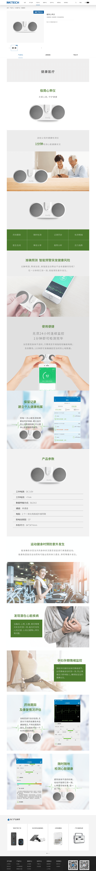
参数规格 (48, 55)
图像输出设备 (19, 868)
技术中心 (52, 2)
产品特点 (20, 55)
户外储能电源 (19, 866)
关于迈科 (31, 2)
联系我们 (66, 2)
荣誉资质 (9, 868)
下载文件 (75, 55)
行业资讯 (29, 868)
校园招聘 (48, 863)
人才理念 (48, 868)
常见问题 (39, 866)
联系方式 (58, 863)
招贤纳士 (59, 2)
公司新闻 (29, 863)
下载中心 (39, 863)
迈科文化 (9, 866)
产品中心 (38, 2)
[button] (9, 48)
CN (88, 2)
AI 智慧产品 (17, 7)
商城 (80, 2)
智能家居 (23, 7)
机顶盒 (18, 863)
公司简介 (9, 863)
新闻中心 (45, 2)
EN (85, 2)
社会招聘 (48, 866)
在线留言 (58, 866)
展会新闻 (29, 866)
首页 (25, 2)
